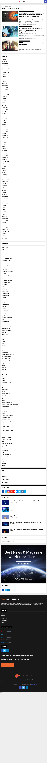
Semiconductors (5, 435)
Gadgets (3, 339)
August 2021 (4, 163)
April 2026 (4, 59)
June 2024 (4, 100)
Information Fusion (6, 358)
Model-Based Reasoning (7, 402)
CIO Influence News (23, 11)
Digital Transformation (30, 11)
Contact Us (3, 624)
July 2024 (4, 98)
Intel (3, 363)
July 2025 (4, 76)
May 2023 (4, 124)
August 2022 (4, 140)
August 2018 (4, 222)
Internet (3, 365)
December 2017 (5, 227)
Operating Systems (6, 411)
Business (4, 273)
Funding (3, 337)
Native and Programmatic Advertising (10, 404)
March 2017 (4, 238)
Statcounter (2, 692)
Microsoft (4, 397)
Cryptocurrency (5, 300)
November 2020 (5, 179)
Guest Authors (5, 347)
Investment (4, 371)
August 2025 (4, 74)
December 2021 (5, 155)
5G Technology (5, 247)
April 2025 (4, 81)
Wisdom (3, 465)
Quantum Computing (6, 417)
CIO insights (4, 284)
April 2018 (4, 224)
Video (3, 452)
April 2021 (4, 170)
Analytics (4, 251)
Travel (3, 448)
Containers (4, 299)
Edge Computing (5, 321)
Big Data (3, 267)
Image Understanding (6, 356)
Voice (3, 461)
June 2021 (4, 166)
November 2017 (5, 229)
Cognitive (4, 288)
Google (3, 343)
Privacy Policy (34, 684)
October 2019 (5, 203)
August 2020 (4, 185)
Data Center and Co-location (8, 302)
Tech (3, 441)
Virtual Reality (5, 456)
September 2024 (5, 94)
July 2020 (4, 187)
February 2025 (5, 85)
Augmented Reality (6, 260)
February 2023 (5, 129)
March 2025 (4, 83)
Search (3, 432)
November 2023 (5, 113)
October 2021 (5, 159)
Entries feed (4, 476)
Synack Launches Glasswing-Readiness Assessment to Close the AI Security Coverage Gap (25, 508)
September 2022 (5, 139)
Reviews (3, 422)
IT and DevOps (5, 374)
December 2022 (5, 133)
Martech (3, 391)
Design (3, 312)
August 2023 (4, 118)
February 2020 (5, 196)
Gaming (3, 341)
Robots (3, 424)
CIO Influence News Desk (24, 46)
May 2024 (4, 102)
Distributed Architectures (7, 317)
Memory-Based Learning (7, 393)
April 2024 (4, 104)
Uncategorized (5, 450)
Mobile (3, 398)
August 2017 (4, 233)
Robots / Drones (5, 426)
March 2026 (4, 61)
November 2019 (5, 201)
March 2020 (4, 194)
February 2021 (5, 174)
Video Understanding (6, 454)
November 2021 (5, 157)
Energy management (6, 326)
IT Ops (3, 376)
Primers (3, 413)
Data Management (5, 304)
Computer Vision (5, 293)
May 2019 (4, 213)
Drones (3, 319)
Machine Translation (6, 387)
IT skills (3, 380)
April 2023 (4, 126)
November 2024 (5, 91)
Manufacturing (5, 389)
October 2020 (5, 181)
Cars (3, 276)
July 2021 (4, 164)
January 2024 (5, 109)
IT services (4, 378)
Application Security (6, 254)
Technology (4, 445)
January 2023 (5, 131)
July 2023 (4, 120)
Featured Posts (4, 622)
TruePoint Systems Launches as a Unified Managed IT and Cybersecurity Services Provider (26, 530)
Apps (3, 256)
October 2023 (5, 115)
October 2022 (5, 137)
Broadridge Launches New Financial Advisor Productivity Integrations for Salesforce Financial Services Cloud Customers (31, 14)
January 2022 (5, 153)
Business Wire (23, 33)
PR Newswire (22, 17)
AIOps (3, 249)
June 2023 (4, 122)
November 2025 (5, 68)
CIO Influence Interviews (7, 280)
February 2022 (5, 152)
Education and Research (7, 323)
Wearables (4, 463)
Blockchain (4, 269)
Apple (3, 252)
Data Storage (4, 306)
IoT (2, 373)
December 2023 (5, 111)
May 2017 (4, 235)
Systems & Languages (6, 439)
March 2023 (4, 127)
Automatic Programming (7, 262)
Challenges (4, 278)
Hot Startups (4, 350)
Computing (4, 297)
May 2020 (4, 190)
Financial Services (6, 336)
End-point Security (6, 324)
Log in (3, 473)
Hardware (4, 348)
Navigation (4, 408)
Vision (3, 459)
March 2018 (4, 225)
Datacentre (4, 308)
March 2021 (4, 172)
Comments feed (5, 479)
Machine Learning (5, 385)
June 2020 (4, 189)
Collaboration (5, 291)
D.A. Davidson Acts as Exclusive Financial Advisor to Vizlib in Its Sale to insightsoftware (30, 30)
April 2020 (4, 192)
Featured (4, 332)
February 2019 (5, 218)
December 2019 (5, 200)
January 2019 (5, 220)
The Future (4, 446)
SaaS (3, 428)
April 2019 (4, 214)
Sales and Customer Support (8, 430)
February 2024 (5, 107)
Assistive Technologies (7, 258)
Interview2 (4, 369)
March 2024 (4, 105)
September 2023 (5, 116)
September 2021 (5, 161)
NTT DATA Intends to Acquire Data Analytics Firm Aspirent (32, 44)
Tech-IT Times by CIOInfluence (8, 443)
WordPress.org (5, 482)
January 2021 (5, 176)
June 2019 (4, 211)
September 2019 (5, 205)
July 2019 (4, 209)
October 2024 (5, 92)
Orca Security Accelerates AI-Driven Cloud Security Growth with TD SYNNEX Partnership (25, 523)
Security (3, 433)
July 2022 (4, 142)
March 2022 (4, 150)
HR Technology (5, 352)
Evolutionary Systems (6, 330)
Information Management (7, 360)
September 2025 (5, 72)
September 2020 (5, 183)
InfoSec (3, 361)
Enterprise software (6, 328)
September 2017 (5, 231)
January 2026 (5, 65)
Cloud (3, 286)
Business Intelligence (6, 275)
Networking (4, 409)
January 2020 (5, 198)
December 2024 (5, 89)
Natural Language (5, 406)
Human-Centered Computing (8, 354)
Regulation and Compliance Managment (10, 421)
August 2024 (4, 96)
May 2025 (4, 79)
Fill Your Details (7, 665)
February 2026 (5, 63)
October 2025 (5, 70)
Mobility (3, 400)
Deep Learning (5, 310)
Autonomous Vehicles (6, 265)
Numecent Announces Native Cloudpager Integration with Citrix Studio (24, 501)
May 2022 (4, 146)
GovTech (4, 345)
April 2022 (4, 148)
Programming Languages (7, 415)
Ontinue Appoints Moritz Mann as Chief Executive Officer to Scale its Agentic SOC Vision (27, 515)
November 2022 (5, 135)
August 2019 (4, 207)
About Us (2, 613)
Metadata (4, 395)
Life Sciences (5, 384)
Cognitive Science (5, 289)
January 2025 (5, 87)
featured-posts (5, 334)
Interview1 (4, 367)
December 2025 (5, 67)
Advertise (3, 615)
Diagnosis (4, 313)
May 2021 (4, 168)
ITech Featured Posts (6, 382)
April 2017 (4, 236)
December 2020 (5, 177)
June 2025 (4, 78)
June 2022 (4, 144)
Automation (4, 263)
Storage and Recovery (6, 437)
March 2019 (4, 216)
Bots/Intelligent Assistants (7, 271)
